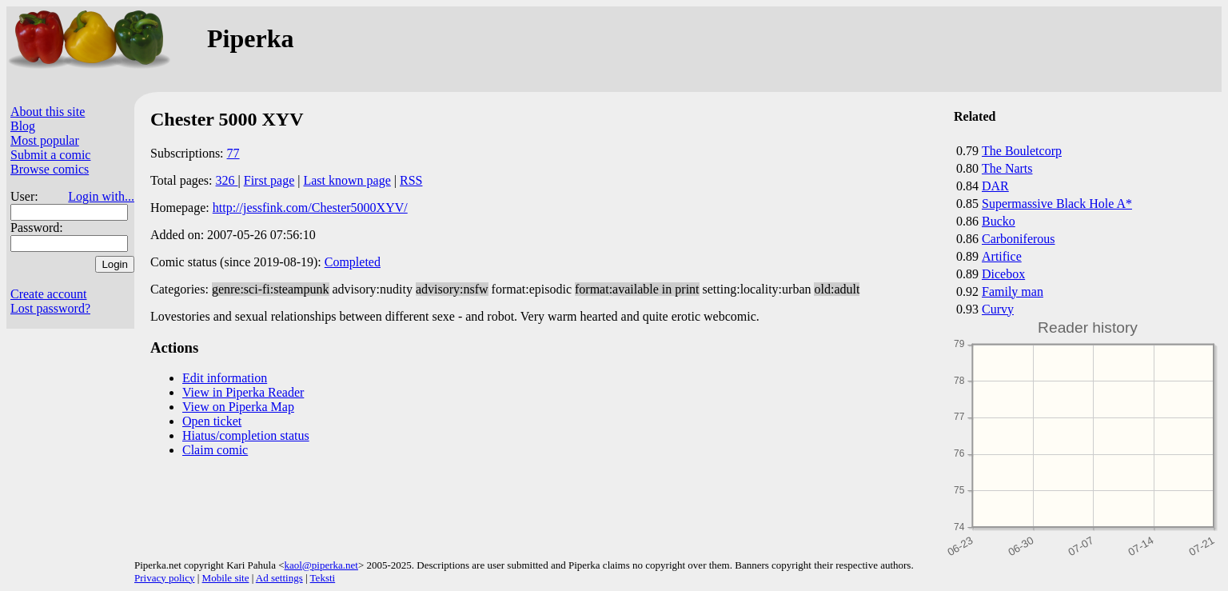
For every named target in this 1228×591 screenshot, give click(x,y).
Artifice (1002, 256)
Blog (22, 126)
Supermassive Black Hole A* (1057, 203)
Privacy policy (164, 578)
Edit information (224, 378)
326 (227, 180)
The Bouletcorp (1022, 151)
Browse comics (49, 169)
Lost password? (50, 308)
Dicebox (1003, 274)
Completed (353, 262)
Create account (48, 294)
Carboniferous (1018, 239)
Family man (1012, 291)
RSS (411, 180)
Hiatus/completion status (245, 435)
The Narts (1007, 168)
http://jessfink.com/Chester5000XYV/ (310, 207)
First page (269, 180)
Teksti (323, 578)
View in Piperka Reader (243, 392)
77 (233, 153)
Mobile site (225, 578)
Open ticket (211, 421)
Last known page (346, 180)
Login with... (101, 196)
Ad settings (279, 578)
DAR (995, 186)
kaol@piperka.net (320, 565)
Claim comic (215, 450)
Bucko (998, 221)
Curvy (998, 309)
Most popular (44, 140)
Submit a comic (50, 155)
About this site (47, 111)
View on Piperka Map (238, 406)
